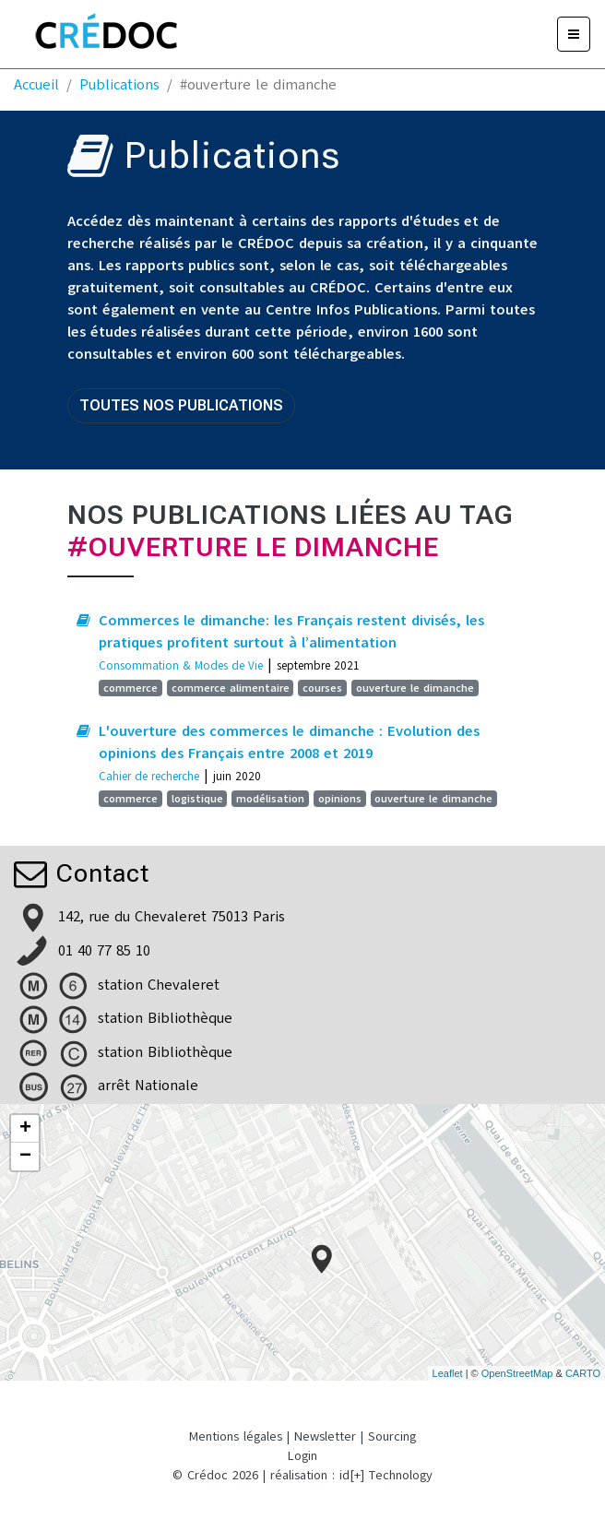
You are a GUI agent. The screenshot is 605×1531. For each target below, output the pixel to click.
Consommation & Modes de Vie (181, 665)
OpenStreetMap (517, 1373)
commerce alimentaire (231, 688)
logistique (197, 798)
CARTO (582, 1373)
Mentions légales (235, 1436)
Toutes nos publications (181, 405)
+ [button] (25, 1129)
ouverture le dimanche (415, 688)
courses (322, 688)
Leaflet (448, 1373)
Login (302, 1456)
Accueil (36, 85)
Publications (119, 85)
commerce (130, 688)
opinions (340, 798)
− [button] (25, 1156)
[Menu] (573, 34)
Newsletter (325, 1436)
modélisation (270, 798)
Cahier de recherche (149, 776)
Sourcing (392, 1436)
